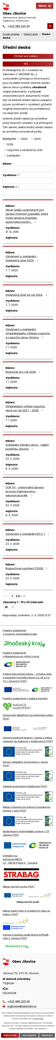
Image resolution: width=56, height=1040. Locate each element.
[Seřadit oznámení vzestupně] (13, 163)
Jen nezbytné (29, 1035)
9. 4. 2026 (12, 468)
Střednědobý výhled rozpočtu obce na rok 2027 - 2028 (25, 408)
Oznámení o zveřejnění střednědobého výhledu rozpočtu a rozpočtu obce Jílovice (28, 333)
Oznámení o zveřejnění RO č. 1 (28, 534)
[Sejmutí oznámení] (28, 192)
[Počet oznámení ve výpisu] (8, 607)
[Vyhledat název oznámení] (28, 169)
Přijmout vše (10, 1035)
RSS (38, 64)
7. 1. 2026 (11, 347)
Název (7, 163)
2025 (37, 139)
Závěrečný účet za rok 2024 (27, 295)
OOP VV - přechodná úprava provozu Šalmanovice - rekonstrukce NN (25, 491)
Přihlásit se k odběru (33, 56)
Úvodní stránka (11, 34)
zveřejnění (13, 155)
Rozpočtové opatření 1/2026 (27, 568)
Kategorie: (9, 138)
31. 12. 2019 (12, 232)
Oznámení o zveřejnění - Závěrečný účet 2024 (22, 258)
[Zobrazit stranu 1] (12, 596)
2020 (24, 139)
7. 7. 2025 (12, 270)
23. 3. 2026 (12, 459)
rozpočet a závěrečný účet (25, 150)
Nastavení (47, 1035)
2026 (10, 144)
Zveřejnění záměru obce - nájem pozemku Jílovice (27, 447)
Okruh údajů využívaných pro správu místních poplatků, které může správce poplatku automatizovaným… (27, 216)
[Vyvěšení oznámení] (28, 181)
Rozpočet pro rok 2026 (23, 372)
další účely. (39, 1018)
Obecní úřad (31, 34)
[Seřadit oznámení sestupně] (13, 164)
